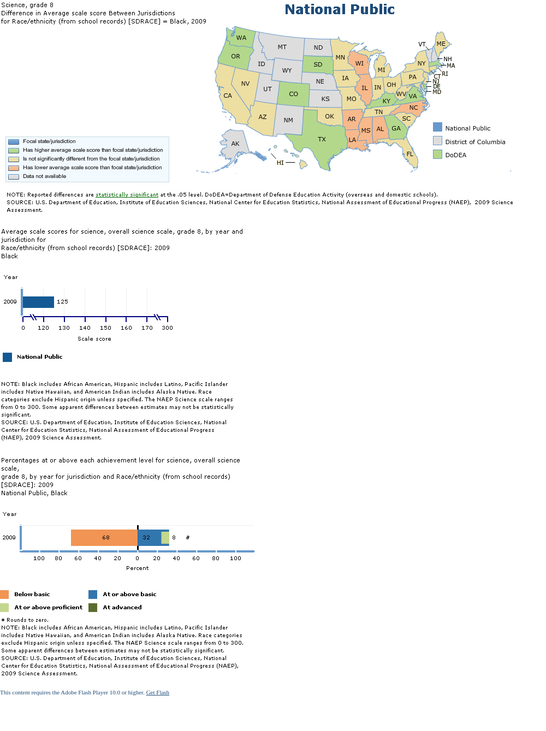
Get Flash (157, 692)
